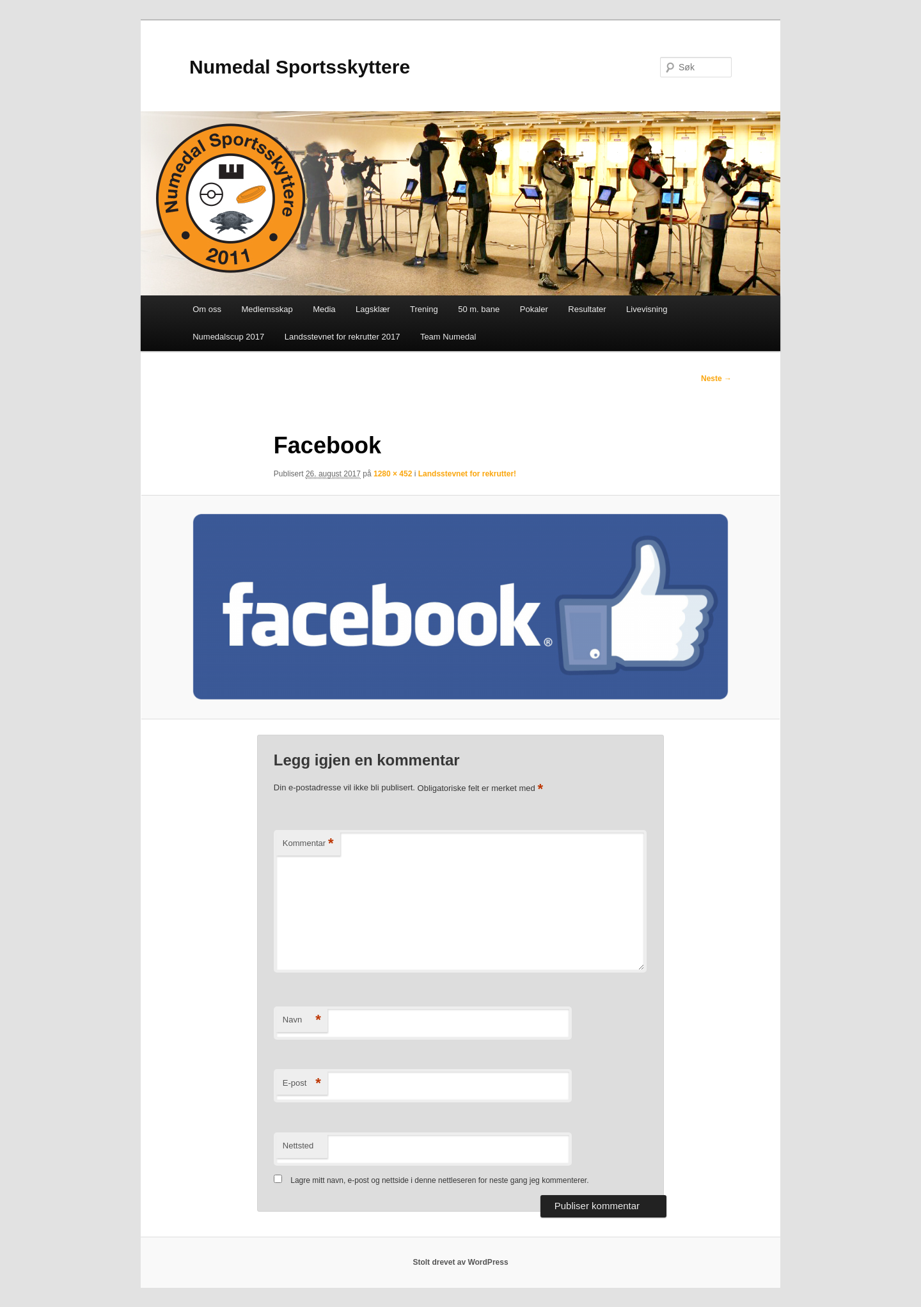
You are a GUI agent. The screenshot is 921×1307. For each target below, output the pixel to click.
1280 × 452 (393, 473)
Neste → (716, 378)
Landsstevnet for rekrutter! (467, 473)
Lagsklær (373, 309)
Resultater (587, 309)
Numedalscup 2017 (228, 336)
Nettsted (298, 1145)
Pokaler (534, 309)
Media (324, 309)
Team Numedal (448, 336)
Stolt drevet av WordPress (460, 1262)
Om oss (207, 309)
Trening (424, 309)
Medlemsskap (266, 309)
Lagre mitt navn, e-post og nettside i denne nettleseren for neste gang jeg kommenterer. (439, 1180)
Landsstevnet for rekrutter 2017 (342, 336)
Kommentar (308, 843)
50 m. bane (479, 309)
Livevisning (646, 309)
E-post (302, 1083)
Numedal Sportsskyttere (299, 66)
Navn (302, 1020)
